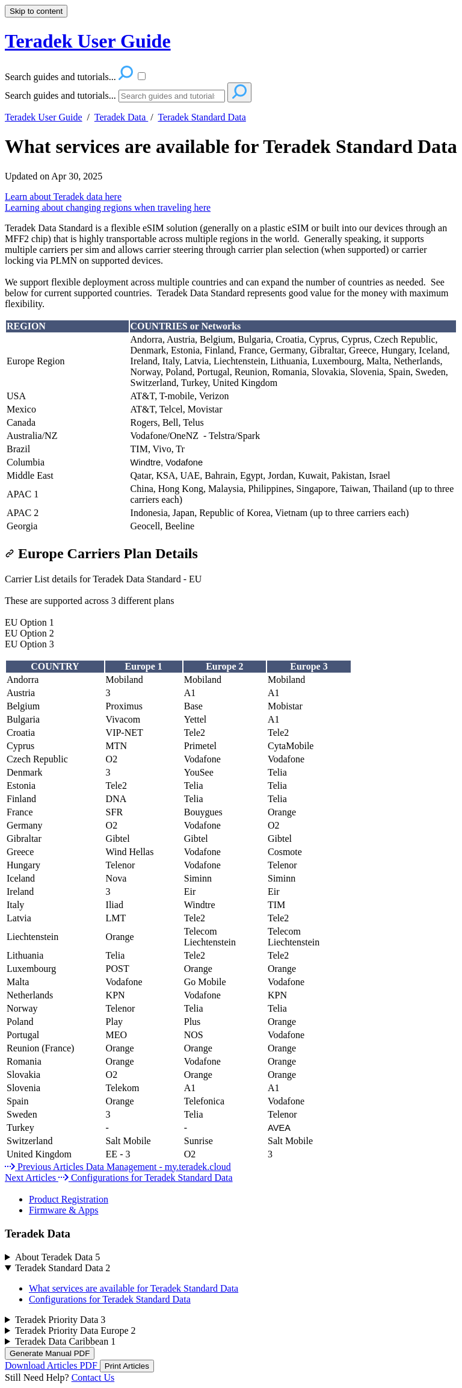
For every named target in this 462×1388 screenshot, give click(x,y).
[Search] (172, 96)
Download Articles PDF (52, 1365)
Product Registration (68, 1199)
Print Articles (127, 1366)
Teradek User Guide (43, 117)
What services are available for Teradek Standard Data (231, 146)
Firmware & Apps (64, 1210)
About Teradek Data (57, 1257)
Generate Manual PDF (50, 1353)
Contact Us (93, 1377)
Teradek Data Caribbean (65, 1341)
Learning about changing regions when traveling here (108, 207)
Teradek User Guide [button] (88, 41)
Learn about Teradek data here (63, 196)
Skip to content (36, 11)
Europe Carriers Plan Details (101, 553)
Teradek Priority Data (60, 1320)
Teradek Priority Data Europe (75, 1330)
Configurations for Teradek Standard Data (110, 1299)
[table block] (231, 426)
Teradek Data (121, 117)
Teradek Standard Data (201, 117)
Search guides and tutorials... (60, 95)
